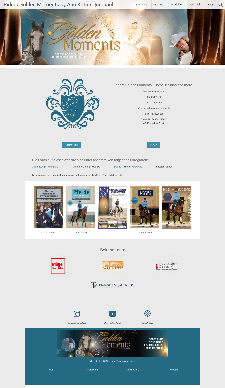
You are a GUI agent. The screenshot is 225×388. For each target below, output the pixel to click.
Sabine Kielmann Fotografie (128, 166)
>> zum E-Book (48, 232)
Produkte (176, 4)
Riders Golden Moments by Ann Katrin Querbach (59, 5)
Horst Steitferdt (80, 166)
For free (159, 4)
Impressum (92, 369)
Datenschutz (133, 369)
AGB (51, 369)
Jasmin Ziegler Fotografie (45, 166)
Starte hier (142, 4)
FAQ (210, 4)
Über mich (195, 4)
